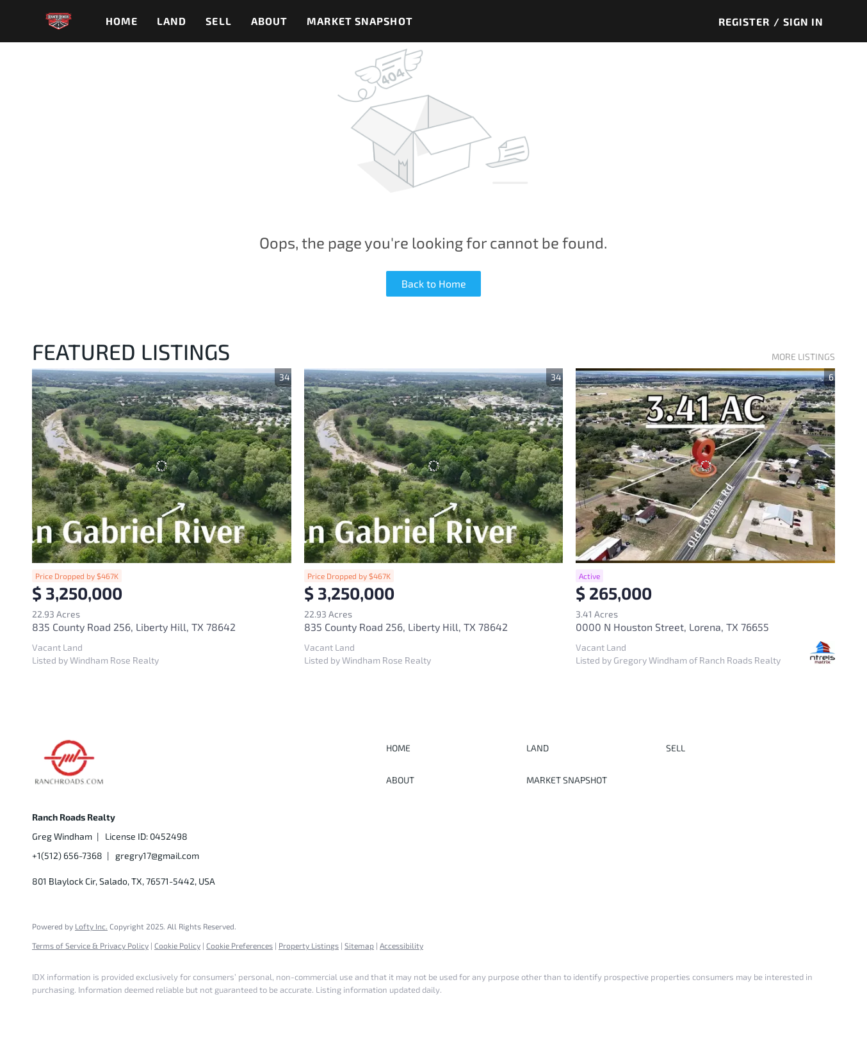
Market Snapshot (360, 21)
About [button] (269, 21)
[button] (59, 21)
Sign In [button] (803, 21)
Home (122, 21)
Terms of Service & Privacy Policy (90, 945)
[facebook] (47, 1011)
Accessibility (401, 945)
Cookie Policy (177, 945)
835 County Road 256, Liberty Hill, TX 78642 (134, 627)
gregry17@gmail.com (157, 855)
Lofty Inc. (91, 926)
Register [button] (744, 21)
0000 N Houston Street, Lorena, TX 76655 (672, 627)
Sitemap (359, 945)
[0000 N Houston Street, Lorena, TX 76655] (705, 465)
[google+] (84, 1011)
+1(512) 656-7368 (67, 855)
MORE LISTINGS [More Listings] (803, 356)
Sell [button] (218, 21)
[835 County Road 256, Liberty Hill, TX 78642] (161, 465)
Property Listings (309, 945)
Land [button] (171, 21)
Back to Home (433, 283)
